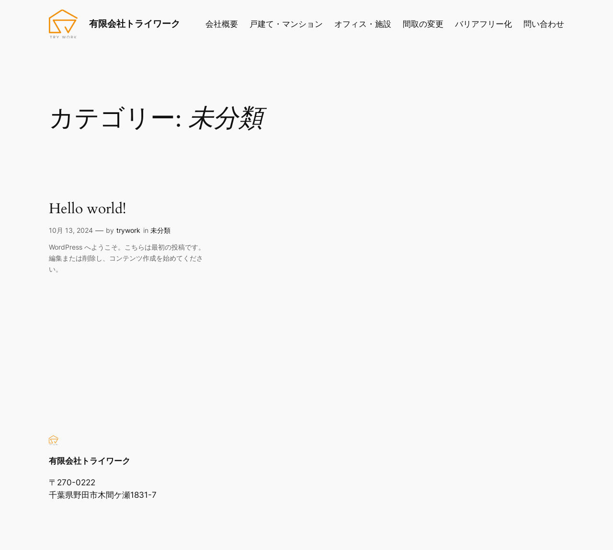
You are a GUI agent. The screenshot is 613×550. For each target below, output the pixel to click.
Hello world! (87, 209)
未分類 (160, 230)
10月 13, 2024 (71, 230)
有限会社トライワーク (134, 23)
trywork (128, 230)
